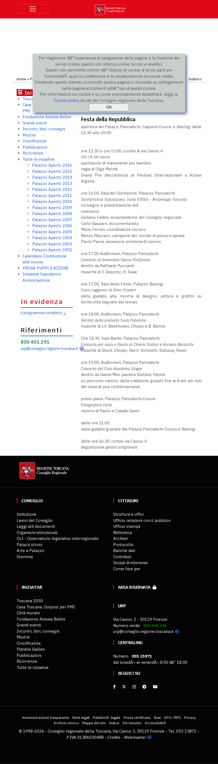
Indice (114, 722)
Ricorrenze (33, 153)
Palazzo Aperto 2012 (52, 189)
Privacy (190, 717)
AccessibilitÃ (156, 722)
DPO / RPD (172, 717)
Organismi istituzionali (37, 532)
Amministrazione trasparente (45, 717)
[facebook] (114, 686)
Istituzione (26, 514)
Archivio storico (66, 722)
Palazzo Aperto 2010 (52, 201)
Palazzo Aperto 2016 (52, 165)
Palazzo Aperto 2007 (52, 219)
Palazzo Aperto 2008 (52, 213)
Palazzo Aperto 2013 (52, 183)
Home (21, 79)
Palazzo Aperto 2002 (52, 249)
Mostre (29, 135)
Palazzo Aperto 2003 (52, 243)
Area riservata (137, 587)
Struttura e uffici (128, 514)
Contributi (122, 556)
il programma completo (41, 312)
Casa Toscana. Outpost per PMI (46, 606)
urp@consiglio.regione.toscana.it (49, 348)
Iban (157, 717)
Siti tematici (132, 722)
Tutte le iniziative (38, 159)
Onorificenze (35, 141)
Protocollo (123, 544)
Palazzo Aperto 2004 (52, 237)
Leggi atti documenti (36, 526)
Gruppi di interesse (130, 562)
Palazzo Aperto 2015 (52, 171)
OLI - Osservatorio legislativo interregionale (58, 538)
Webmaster (135, 737)
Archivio (120, 538)
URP (122, 606)
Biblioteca (122, 532)
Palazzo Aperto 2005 (52, 231)
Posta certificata (137, 717)
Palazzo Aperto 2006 (52, 225)
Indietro (195, 79)
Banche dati (124, 550)
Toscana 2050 (30, 600)
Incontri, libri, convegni (44, 128)
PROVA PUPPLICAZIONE (46, 268)
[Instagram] (134, 686)
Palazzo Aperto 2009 (52, 207)
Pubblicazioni (35, 147)
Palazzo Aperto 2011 (52, 195)
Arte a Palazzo (30, 550)
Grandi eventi (35, 122)
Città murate (28, 612)
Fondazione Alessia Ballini (47, 116)
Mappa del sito (94, 722)
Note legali (81, 717)
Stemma (25, 556)
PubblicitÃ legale (106, 717)
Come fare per (127, 568)
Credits (114, 737)
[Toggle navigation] (33, 8)
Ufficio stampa (126, 526)
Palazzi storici (29, 544)
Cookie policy (66, 100)
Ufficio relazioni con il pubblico (142, 520)
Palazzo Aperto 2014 (52, 177)
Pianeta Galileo (31, 649)
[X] (124, 686)
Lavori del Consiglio (35, 520)
